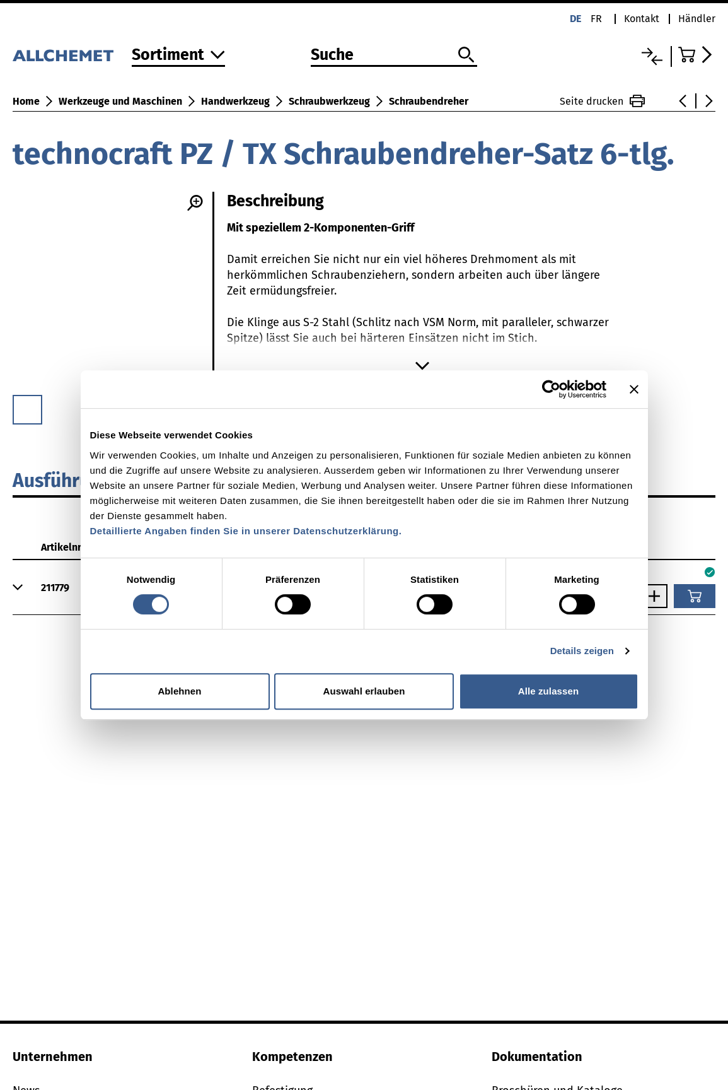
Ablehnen (179, 691)
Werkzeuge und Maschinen (120, 101)
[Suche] (394, 55)
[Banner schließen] (634, 389)
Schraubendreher (428, 101)
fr (596, 19)
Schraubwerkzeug (329, 101)
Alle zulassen (548, 691)
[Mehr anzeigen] (422, 365)
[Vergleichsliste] (652, 56)
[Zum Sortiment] (178, 56)
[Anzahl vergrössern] (657, 596)
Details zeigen (582, 650)
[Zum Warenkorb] (696, 54)
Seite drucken (602, 100)
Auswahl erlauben (364, 691)
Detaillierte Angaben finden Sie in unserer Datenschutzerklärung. (246, 530)
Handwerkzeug (235, 101)
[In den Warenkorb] (694, 596)
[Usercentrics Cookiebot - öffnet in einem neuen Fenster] (551, 389)
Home (26, 101)
